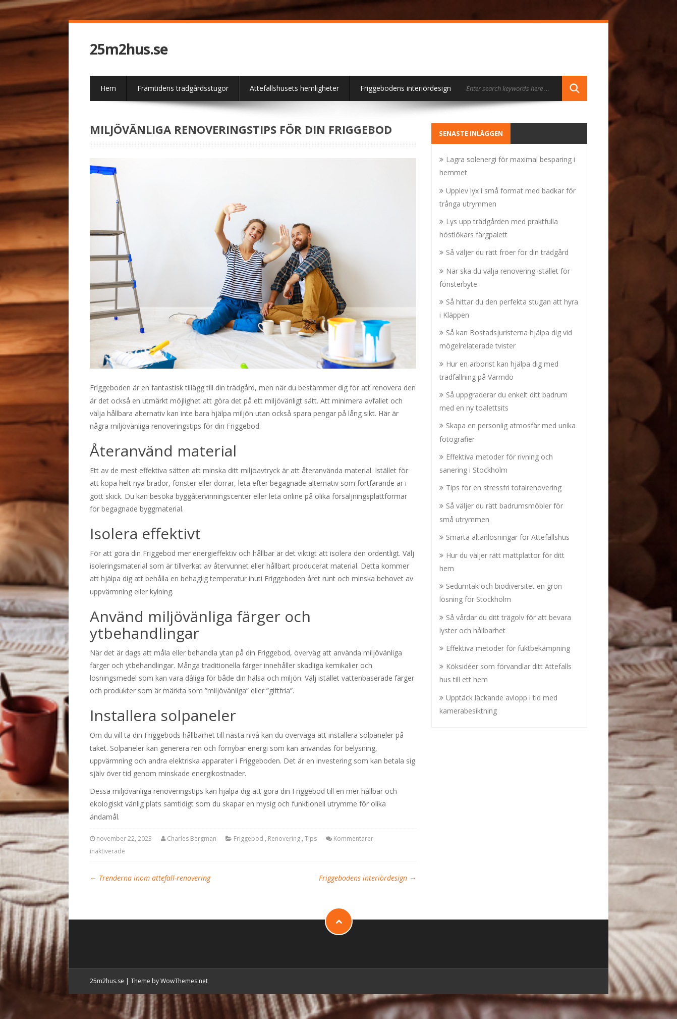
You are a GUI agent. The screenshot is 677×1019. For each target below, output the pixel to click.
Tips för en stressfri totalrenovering (503, 487)
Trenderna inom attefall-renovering (150, 878)
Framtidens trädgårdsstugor (183, 88)
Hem (108, 88)
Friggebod (248, 838)
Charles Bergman (191, 838)
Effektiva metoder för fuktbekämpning (508, 648)
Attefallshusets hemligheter (294, 88)
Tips (311, 838)
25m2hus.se (128, 49)
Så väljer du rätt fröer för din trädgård (507, 252)
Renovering (284, 838)
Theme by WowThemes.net (169, 981)
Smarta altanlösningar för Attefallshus (508, 537)
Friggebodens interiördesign (405, 88)
